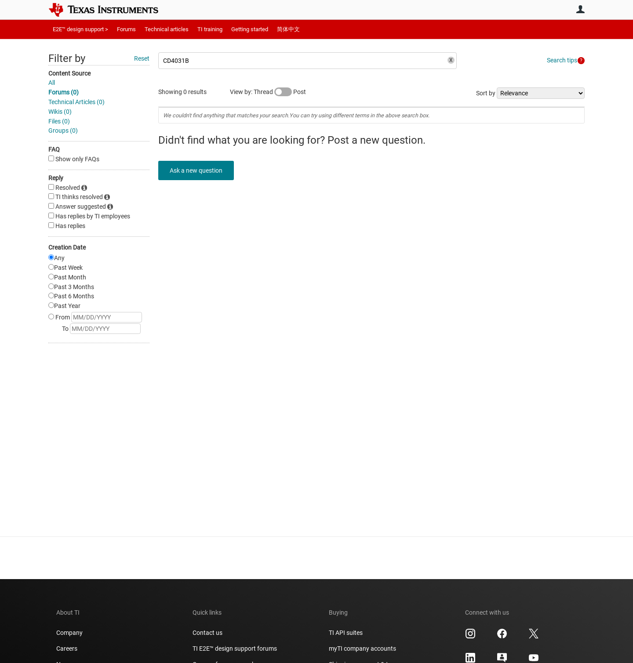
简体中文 (288, 29)
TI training (209, 29)
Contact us (207, 632)
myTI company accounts (362, 648)
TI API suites (346, 632)
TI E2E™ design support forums (235, 648)
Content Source (69, 73)
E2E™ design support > (80, 29)
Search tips (562, 60)
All (51, 82)
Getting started (249, 29)
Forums (126, 29)
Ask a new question (197, 170)
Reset (141, 58)
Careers (66, 648)
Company (69, 632)
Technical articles (167, 29)
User (580, 9)
